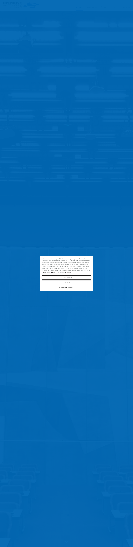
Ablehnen (67, 282)
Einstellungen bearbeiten (66, 287)
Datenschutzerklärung (48, 272)
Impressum (68, 272)
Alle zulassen (68, 277)
